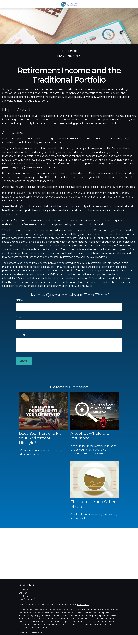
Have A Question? (27, 599)
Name (19, 300)
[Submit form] (24, 361)
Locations (23, 590)
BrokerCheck (83, 604)
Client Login (24, 596)
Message (21, 334)
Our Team (23, 593)
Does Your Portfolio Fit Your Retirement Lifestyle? (40, 438)
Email (19, 317)
